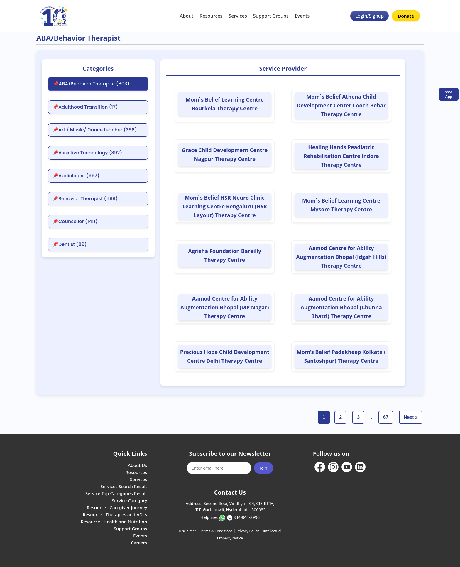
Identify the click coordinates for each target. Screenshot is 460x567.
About (186, 16)
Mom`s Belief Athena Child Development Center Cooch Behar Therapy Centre (341, 105)
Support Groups (271, 16)
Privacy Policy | (248, 531)
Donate (406, 16)
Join (263, 468)
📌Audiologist (76, 176)
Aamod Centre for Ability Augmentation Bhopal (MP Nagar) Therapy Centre (224, 307)
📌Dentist (70, 244)
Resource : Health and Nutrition (114, 521)
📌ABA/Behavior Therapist (91, 84)
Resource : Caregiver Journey (117, 507)
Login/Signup (369, 16)
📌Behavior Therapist (85, 199)
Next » (411, 417)
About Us (137, 465)
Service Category (129, 500)
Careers (139, 543)
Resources (210, 16)
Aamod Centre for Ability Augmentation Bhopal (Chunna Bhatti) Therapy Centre (341, 307)
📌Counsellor (75, 222)
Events (302, 16)
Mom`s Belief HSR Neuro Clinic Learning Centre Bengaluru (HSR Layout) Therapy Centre (224, 206)
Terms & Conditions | (217, 531)
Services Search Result (123, 486)
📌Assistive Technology (87, 153)
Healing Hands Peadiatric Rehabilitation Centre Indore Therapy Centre (341, 156)
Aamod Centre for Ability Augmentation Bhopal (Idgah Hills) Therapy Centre (341, 256)
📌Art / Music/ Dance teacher (95, 130)
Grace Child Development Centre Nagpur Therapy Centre (225, 154)
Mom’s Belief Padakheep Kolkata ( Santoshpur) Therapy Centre (341, 356)
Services (238, 16)
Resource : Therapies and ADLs (115, 514)
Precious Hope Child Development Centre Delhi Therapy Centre (224, 356)
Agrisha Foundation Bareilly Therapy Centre (224, 255)
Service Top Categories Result (116, 493)
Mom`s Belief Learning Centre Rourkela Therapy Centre (225, 104)
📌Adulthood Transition (85, 107)
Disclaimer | (189, 531)
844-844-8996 (247, 517)
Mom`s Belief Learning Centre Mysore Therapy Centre (341, 205)
